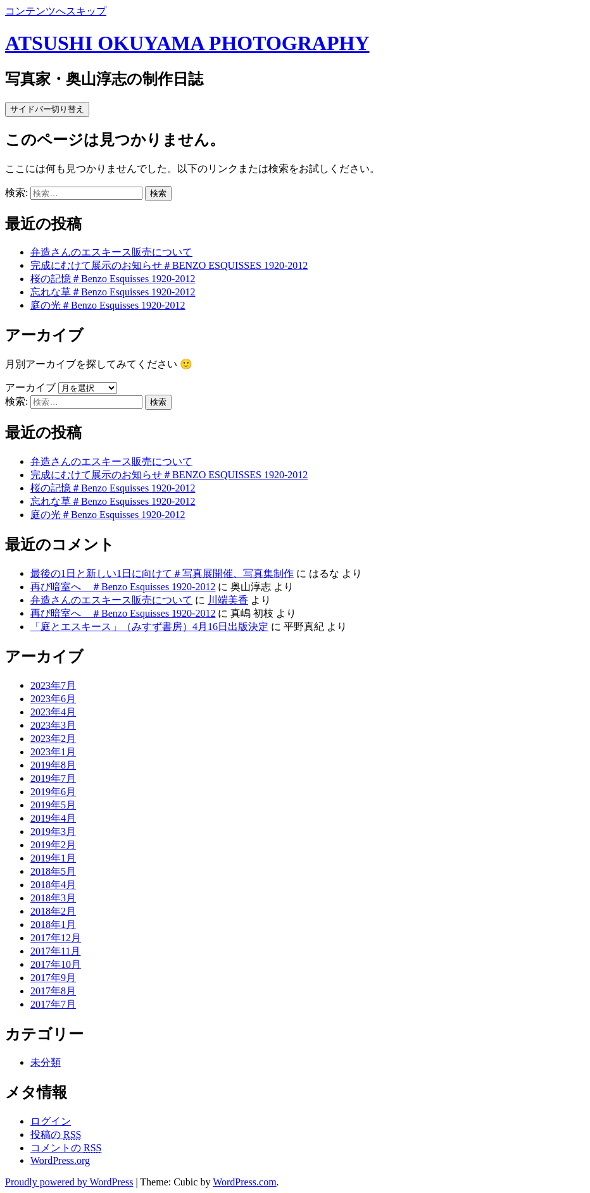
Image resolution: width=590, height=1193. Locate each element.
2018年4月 (53, 884)
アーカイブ (30, 387)
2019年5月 (53, 805)
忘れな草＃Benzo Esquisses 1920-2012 (112, 292)
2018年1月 (53, 924)
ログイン (50, 1121)
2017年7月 (53, 1004)
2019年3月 (53, 831)
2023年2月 (53, 738)
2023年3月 (53, 725)
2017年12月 (55, 937)
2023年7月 (53, 685)
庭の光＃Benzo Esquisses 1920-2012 (107, 305)
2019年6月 (53, 791)
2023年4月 (53, 712)
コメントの (65, 1147)
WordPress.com (244, 1182)
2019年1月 (53, 858)
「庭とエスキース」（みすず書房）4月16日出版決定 (149, 626)
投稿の (55, 1134)
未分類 (45, 1062)
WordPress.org (60, 1160)
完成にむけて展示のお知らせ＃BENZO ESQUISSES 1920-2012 (169, 265)
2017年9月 (53, 977)
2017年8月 (53, 991)
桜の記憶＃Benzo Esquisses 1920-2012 (112, 278)
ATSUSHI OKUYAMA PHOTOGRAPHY (187, 43)
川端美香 (228, 600)
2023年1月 (53, 751)
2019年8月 (53, 765)
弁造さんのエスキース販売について (111, 252)
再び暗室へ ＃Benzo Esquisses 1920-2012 (122, 586)
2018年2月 (53, 911)
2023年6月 (53, 698)
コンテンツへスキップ (55, 11)
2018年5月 (53, 871)
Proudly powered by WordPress (69, 1182)
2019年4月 (53, 818)
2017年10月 (55, 964)
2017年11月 (55, 951)
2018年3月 (53, 898)
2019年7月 (53, 778)
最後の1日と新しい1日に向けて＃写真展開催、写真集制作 (162, 573)
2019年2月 (53, 844)
